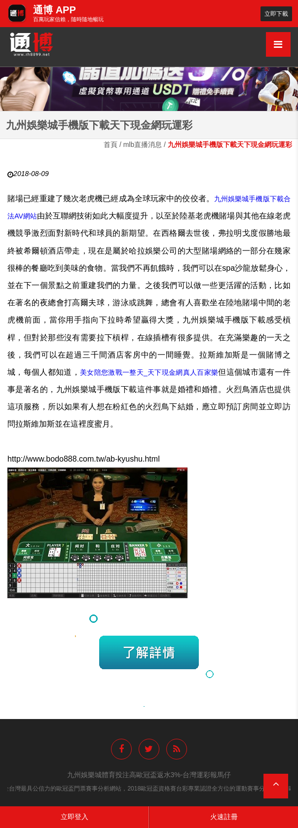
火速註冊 (224, 817)
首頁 (110, 144)
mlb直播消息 (142, 144)
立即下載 (276, 13)
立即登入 (74, 817)
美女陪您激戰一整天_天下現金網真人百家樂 (149, 372)
